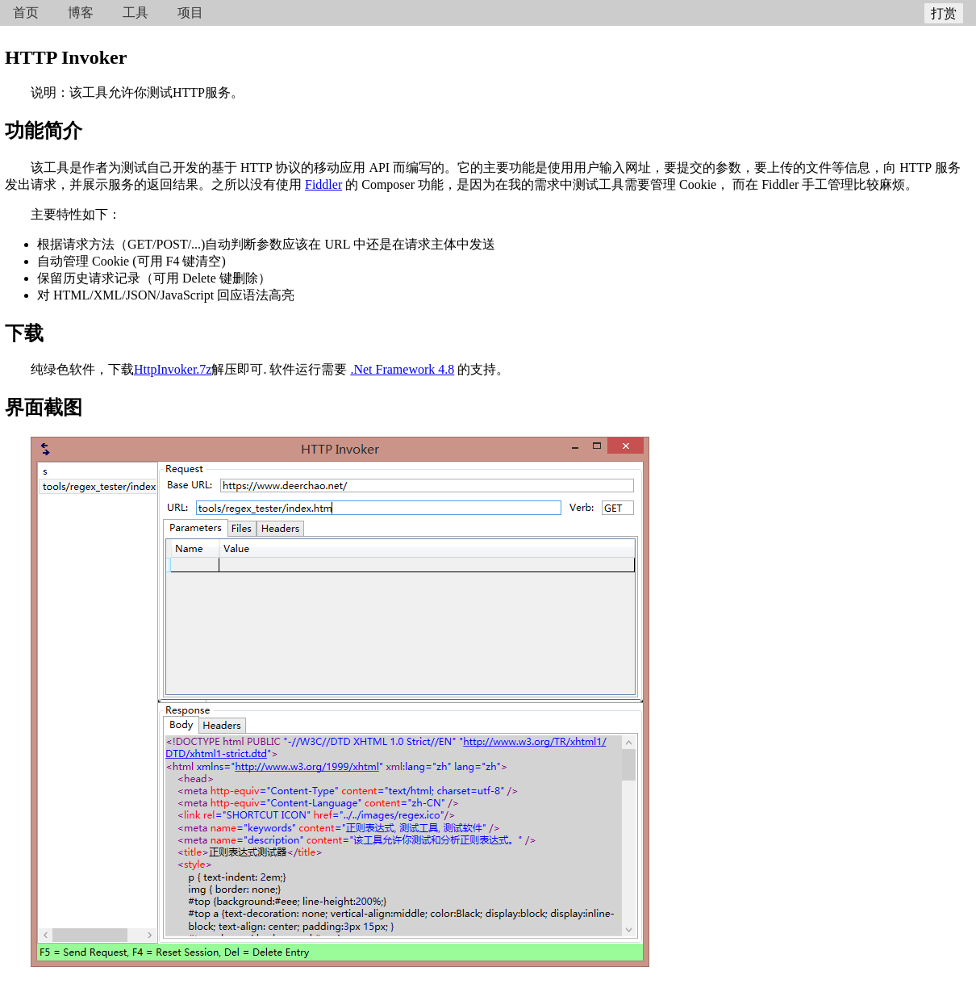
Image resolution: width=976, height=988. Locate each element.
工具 (135, 12)
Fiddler (323, 184)
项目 (190, 12)
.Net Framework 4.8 (402, 369)
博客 (81, 12)
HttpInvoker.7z (172, 369)
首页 (26, 12)
